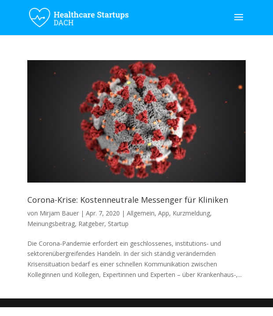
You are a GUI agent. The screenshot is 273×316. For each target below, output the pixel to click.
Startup (118, 223)
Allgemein (141, 213)
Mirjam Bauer (59, 213)
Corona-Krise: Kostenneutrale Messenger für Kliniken (127, 199)
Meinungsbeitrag (51, 223)
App (163, 213)
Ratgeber (91, 223)
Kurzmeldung (191, 213)
